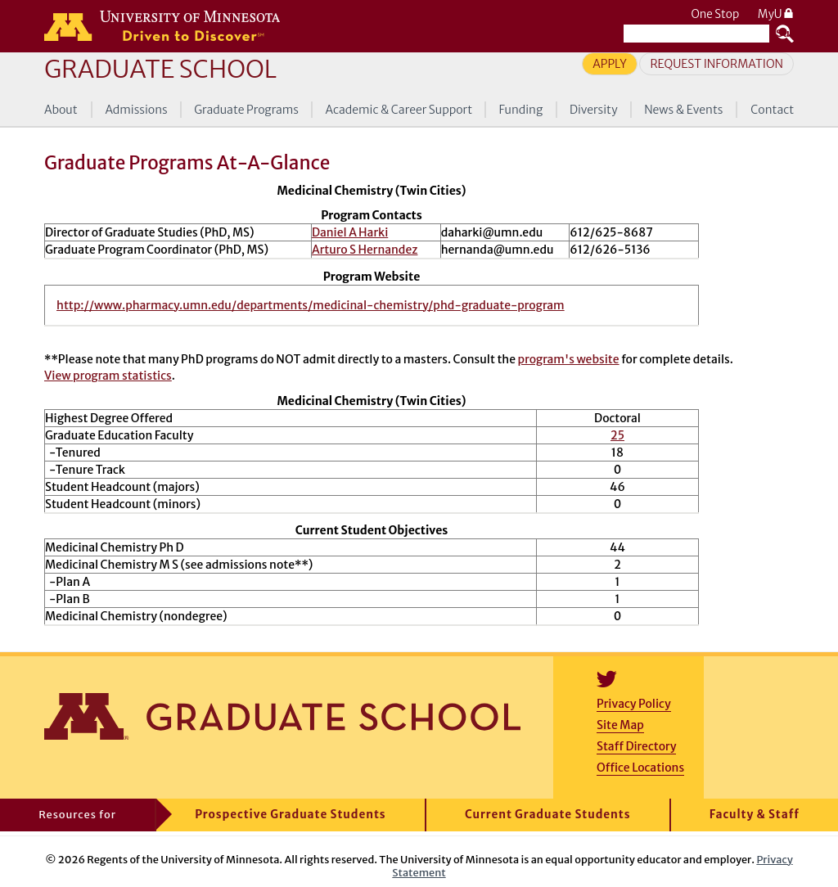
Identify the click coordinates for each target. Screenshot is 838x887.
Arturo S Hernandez (364, 249)
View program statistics (108, 375)
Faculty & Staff (755, 815)
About (61, 109)
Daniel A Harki (350, 232)
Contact (772, 109)
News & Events (683, 109)
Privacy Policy (634, 703)
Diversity (594, 109)
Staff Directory (636, 746)
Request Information (716, 63)
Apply (609, 63)
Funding (521, 109)
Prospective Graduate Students (290, 815)
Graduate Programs (246, 109)
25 (617, 435)
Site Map (620, 725)
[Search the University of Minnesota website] (696, 34)
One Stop (715, 14)
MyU (776, 14)
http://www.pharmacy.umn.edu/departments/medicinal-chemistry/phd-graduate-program (310, 305)
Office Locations (640, 767)
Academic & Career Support (399, 109)
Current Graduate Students (548, 815)
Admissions (136, 109)
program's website (568, 359)
